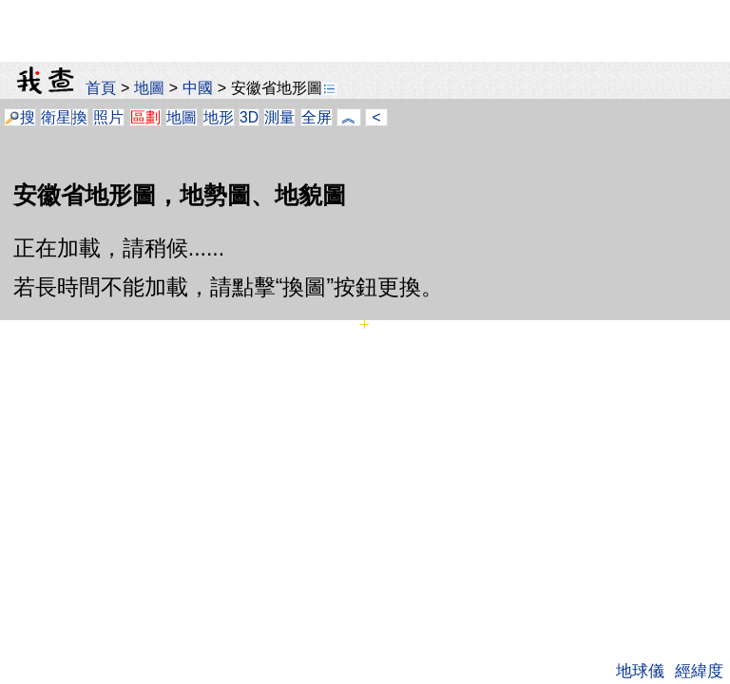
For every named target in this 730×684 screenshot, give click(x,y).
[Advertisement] (365, 24)
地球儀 (640, 670)
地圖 (149, 87)
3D (249, 117)
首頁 (101, 87)
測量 (279, 117)
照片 (108, 117)
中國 (197, 87)
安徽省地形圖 (283, 87)
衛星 (56, 117)
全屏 (316, 117)
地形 (218, 117)
